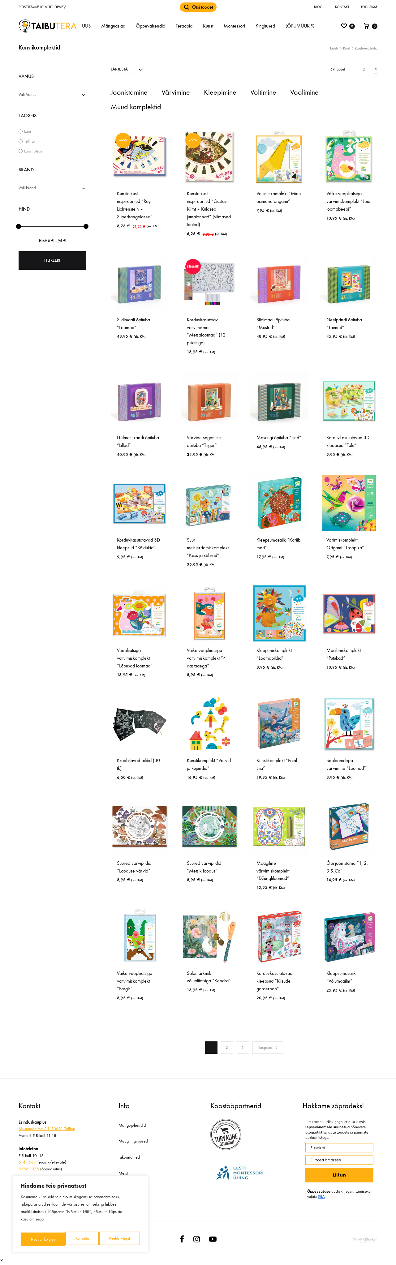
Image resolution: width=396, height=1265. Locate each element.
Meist (123, 1173)
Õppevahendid (150, 26)
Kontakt (342, 7)
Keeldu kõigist (74, 1239)
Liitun (339, 1175)
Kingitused (265, 26)
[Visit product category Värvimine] (175, 93)
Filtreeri (52, 260)
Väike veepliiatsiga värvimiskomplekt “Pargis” (134, 981)
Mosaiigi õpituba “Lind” (278, 437)
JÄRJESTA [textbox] (119, 69)
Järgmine (268, 1047)
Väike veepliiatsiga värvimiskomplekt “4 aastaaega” (206, 658)
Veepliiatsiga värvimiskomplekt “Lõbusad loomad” (135, 658)
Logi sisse (369, 7)
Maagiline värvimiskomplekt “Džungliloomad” (272, 870)
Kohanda (36, 1239)
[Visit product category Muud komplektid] (136, 107)
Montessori (234, 26)
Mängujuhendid (132, 1125)
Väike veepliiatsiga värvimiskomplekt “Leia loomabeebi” (348, 201)
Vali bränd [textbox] (27, 188)
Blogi (318, 7)
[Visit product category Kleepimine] (220, 93)
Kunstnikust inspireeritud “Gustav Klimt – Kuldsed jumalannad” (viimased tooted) (209, 209)
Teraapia (184, 26)
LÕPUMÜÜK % (300, 26)
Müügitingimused (133, 1141)
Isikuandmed (129, 1157)
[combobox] (127, 69)
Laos (28, 131)
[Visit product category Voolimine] (304, 93)
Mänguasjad (113, 26)
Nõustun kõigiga (118, 1239)
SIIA (321, 1196)
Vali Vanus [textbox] (27, 94)
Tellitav (30, 141)
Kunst (208, 26)
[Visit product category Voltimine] (263, 93)
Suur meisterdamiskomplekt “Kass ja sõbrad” (208, 547)
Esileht (334, 48)
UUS (86, 26)
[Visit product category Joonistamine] (129, 93)
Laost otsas (33, 151)
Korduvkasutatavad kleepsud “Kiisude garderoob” (274, 981)
